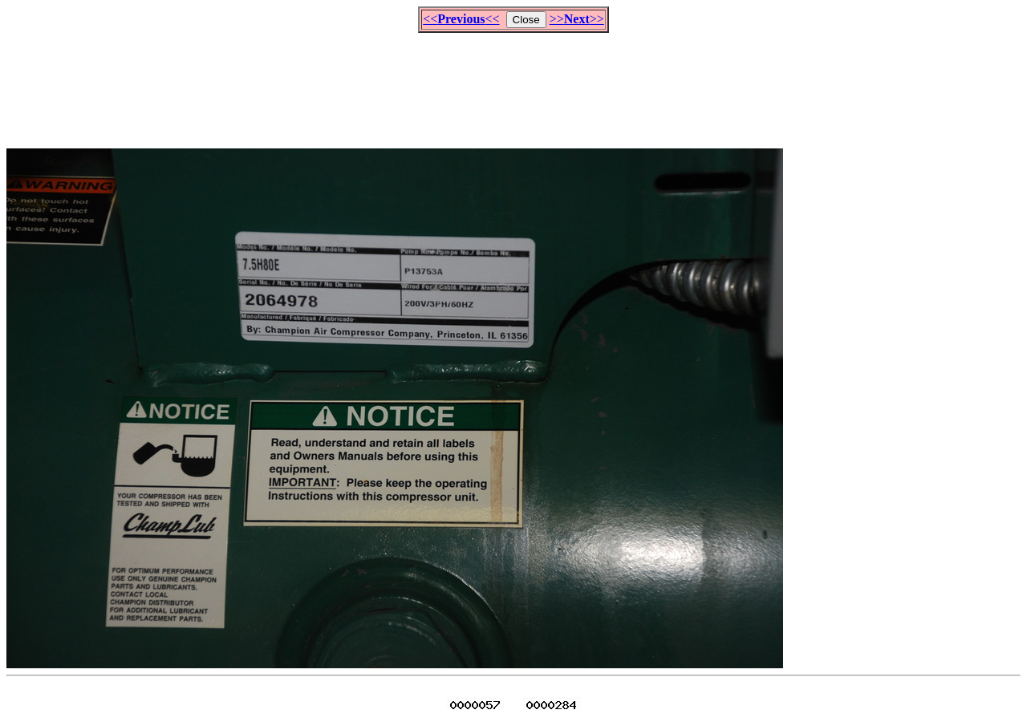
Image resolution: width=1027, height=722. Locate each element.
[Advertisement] (513, 83)
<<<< (461, 19)
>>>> (577, 19)
